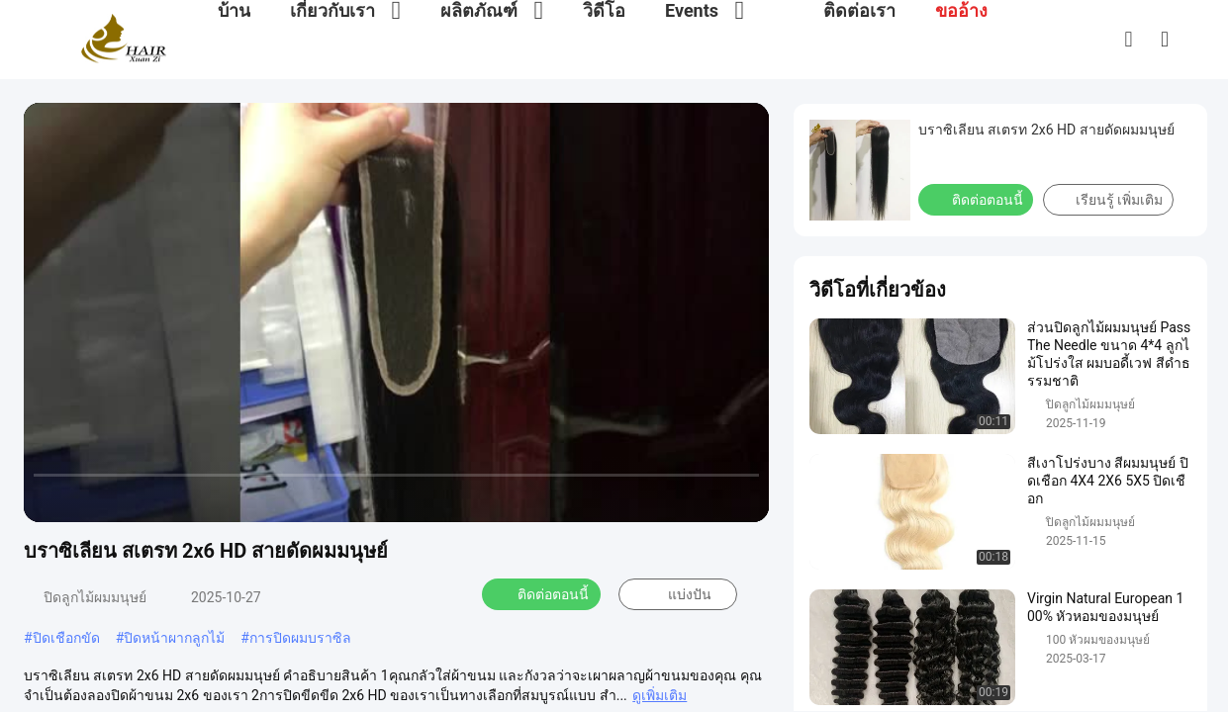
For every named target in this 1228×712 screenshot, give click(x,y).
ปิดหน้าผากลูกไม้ (174, 638)
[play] (397, 312)
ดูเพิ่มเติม (659, 695)
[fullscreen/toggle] (743, 498)
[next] (128, 498)
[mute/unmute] (168, 498)
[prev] (49, 498)
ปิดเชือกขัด (66, 638)
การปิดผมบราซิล (300, 638)
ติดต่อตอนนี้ (541, 594)
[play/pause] (89, 498)
